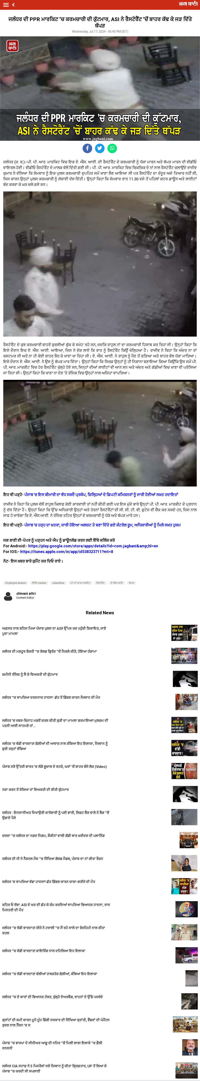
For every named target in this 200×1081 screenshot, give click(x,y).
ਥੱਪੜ (131, 583)
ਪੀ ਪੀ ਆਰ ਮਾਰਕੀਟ (80, 583)
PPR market (39, 583)
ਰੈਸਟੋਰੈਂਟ (100, 583)
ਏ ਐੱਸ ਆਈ (117, 583)
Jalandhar (58, 583)
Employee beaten (15, 583)
